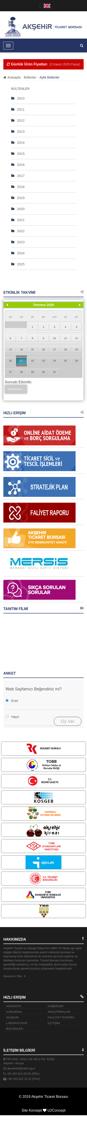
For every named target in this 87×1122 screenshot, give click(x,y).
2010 (18, 98)
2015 (18, 153)
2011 (18, 109)
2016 (18, 165)
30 (43, 372)
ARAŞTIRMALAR (59, 1011)
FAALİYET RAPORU (61, 1017)
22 (32, 360)
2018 (18, 187)
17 (54, 349)
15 (32, 349)
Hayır (15, 717)
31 (54, 372)
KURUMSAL (14, 1011)
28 (21, 372)
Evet (14, 701)
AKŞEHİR (12, 1017)
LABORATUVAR (16, 1023)
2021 (18, 220)
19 (76, 349)
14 (21, 349)
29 (32, 372)
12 (76, 338)
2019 (18, 198)
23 (43, 360)
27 (10, 372)
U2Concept (56, 1110)
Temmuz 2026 (43, 305)
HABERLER (55, 1006)
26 (76, 360)
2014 (18, 142)
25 (65, 360)
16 (43, 349)
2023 (18, 242)
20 (10, 360)
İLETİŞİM (54, 1023)
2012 (18, 120)
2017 (18, 176)
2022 (18, 231)
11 (65, 338)
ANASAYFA (13, 1006)
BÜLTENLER (14, 1028)
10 (54, 338)
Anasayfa (11, 77)
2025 (18, 264)
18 (65, 349)
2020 (18, 209)
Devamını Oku (14, 976)
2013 (18, 131)
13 (10, 349)
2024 (18, 253)
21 (21, 360)
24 (54, 360)
